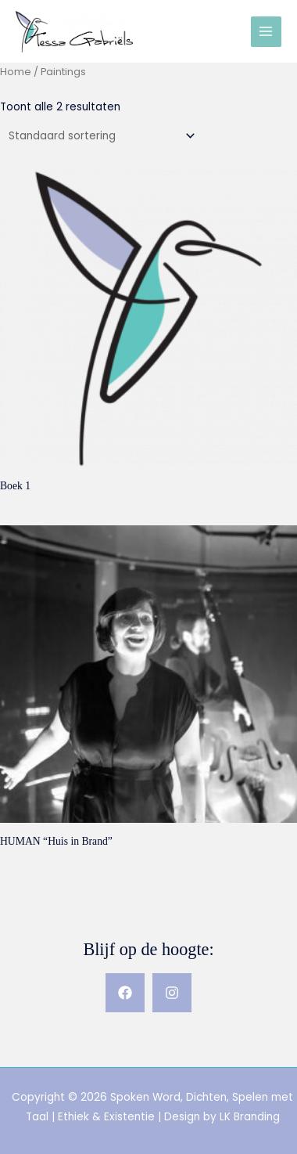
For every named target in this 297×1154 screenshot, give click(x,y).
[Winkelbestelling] (99, 136)
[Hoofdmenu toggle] (266, 31)
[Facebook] (125, 992)
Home (15, 71)
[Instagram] (171, 992)
